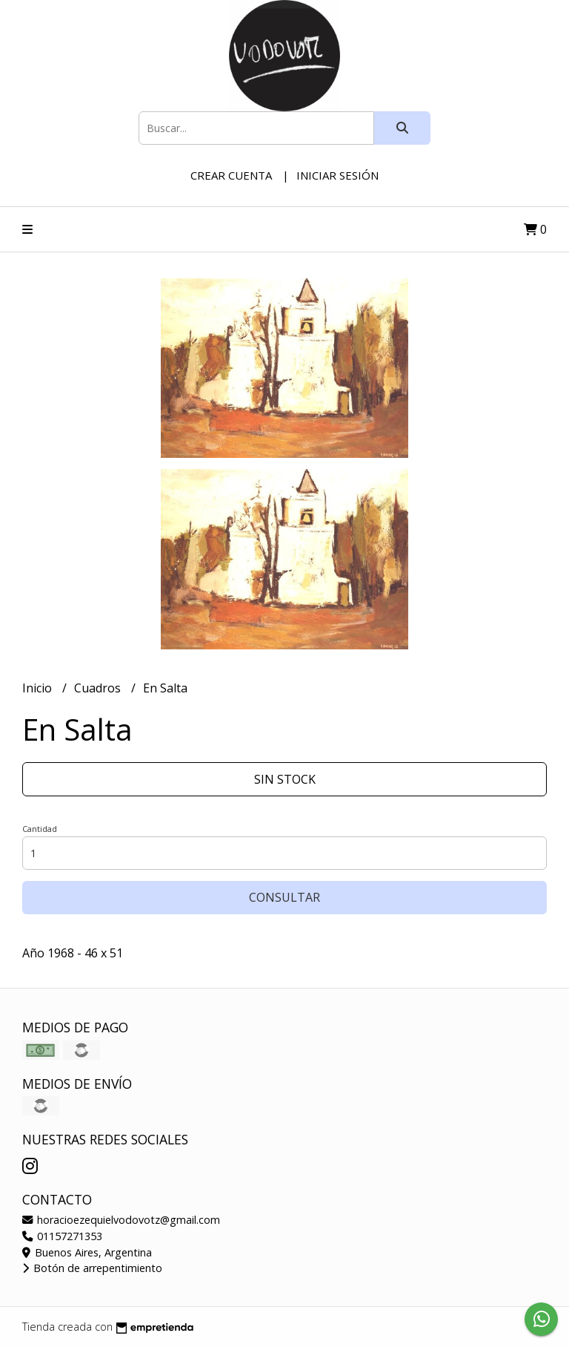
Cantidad (39, 828)
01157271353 (62, 1236)
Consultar (284, 897)
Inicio (38, 688)
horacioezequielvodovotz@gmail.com (121, 1220)
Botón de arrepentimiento (92, 1268)
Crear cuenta (231, 175)
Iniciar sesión (337, 175)
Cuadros (99, 688)
